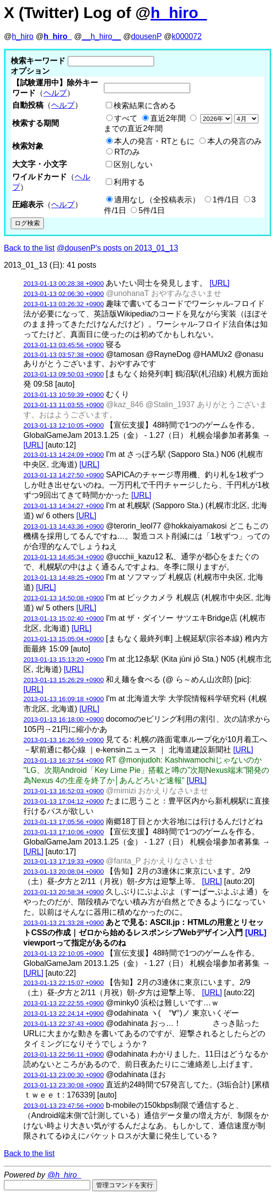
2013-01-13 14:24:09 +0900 (63, 454)
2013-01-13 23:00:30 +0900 (63, 1075)
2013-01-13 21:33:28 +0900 (63, 922)
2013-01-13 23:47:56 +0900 (63, 1105)
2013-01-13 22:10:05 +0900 (63, 953)
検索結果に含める (145, 105)
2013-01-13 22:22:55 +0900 (63, 1003)
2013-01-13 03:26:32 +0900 (63, 304)
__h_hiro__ (101, 36)
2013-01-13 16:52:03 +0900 (63, 791)
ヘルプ (55, 93)
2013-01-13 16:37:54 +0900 (63, 760)
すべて (126, 118)
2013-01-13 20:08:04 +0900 (63, 871)
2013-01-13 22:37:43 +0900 (63, 1023)
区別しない (133, 164)
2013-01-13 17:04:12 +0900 (63, 801)
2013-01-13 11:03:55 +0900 (63, 405)
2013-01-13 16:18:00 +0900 (63, 719)
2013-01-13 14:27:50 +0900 (63, 475)
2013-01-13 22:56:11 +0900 (63, 1054)
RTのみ (127, 152)
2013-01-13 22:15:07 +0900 (63, 982)
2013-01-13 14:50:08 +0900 (63, 598)
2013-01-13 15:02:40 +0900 (63, 618)
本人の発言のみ (234, 141)
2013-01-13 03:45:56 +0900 (63, 345)
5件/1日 (151, 210)
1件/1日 (226, 200)
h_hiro (22, 36)
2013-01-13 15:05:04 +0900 (63, 639)
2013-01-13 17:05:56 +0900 (63, 822)
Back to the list (29, 248)
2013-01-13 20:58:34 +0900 (63, 892)
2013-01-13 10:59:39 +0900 (63, 394)
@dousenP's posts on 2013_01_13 (117, 248)
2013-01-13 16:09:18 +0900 (63, 699)
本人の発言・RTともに (154, 141)
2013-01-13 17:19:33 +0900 (63, 861)
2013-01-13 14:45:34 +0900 (63, 557)
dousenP (146, 36)
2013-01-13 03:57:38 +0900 (63, 354)
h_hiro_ (179, 12)
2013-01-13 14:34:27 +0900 (63, 506)
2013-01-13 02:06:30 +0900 (63, 293)
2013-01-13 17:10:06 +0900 (63, 832)
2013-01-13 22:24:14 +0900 (63, 1013)
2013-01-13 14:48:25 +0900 (63, 577)
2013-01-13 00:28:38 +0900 (63, 283)
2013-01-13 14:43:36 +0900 (63, 526)
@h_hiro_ (64, 1175)
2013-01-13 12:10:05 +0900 (63, 425)
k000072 (186, 36)
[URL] (220, 283)
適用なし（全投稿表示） (157, 200)
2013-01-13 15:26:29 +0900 (63, 680)
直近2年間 (168, 118)
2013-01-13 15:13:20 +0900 (63, 659)
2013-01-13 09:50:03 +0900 (63, 374)
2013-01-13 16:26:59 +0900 (63, 740)
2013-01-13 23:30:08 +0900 (63, 1085)
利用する (129, 182)
